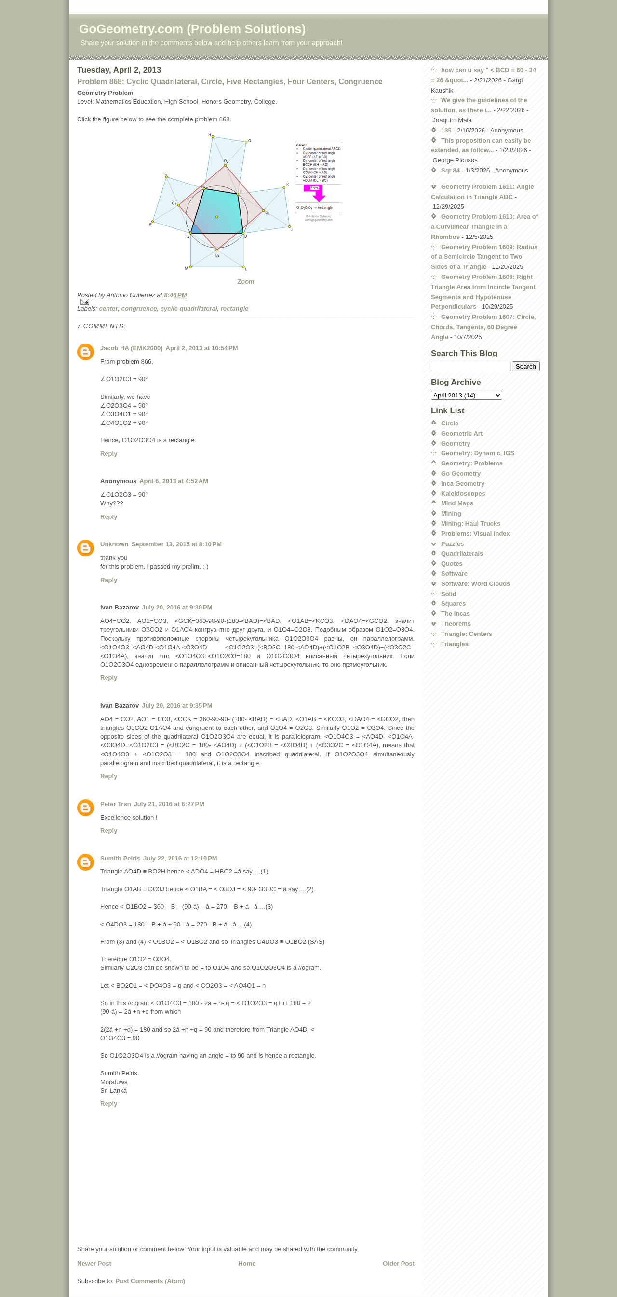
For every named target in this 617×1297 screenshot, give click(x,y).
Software (454, 573)
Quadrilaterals (462, 553)
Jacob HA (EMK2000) (131, 348)
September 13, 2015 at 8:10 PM (177, 544)
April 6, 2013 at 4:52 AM (173, 481)
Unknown (114, 544)
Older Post (399, 1263)
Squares (453, 603)
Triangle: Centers (466, 633)
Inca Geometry (462, 483)
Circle (449, 423)
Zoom (245, 281)
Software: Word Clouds (475, 583)
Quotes (452, 563)
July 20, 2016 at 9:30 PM (177, 607)
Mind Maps (457, 503)
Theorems (456, 623)
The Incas (455, 613)
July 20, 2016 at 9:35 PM (177, 705)
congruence (139, 308)
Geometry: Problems (472, 463)
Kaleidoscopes (463, 493)
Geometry (455, 443)
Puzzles (452, 543)
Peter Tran (115, 803)
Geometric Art (462, 433)
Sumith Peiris (120, 858)
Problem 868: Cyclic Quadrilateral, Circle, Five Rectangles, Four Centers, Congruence (230, 82)
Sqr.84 (450, 170)
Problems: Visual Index (475, 533)
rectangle (235, 308)
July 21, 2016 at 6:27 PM (169, 803)
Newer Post (94, 1263)
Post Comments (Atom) (150, 1280)
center (108, 308)
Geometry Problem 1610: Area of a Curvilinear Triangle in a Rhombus (484, 226)
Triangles (455, 644)
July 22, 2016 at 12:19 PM (180, 858)
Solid (448, 593)
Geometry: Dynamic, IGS (477, 453)
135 (446, 130)
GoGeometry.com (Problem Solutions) (192, 29)
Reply (108, 453)
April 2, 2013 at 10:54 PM (202, 348)
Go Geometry (461, 473)
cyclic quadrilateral (189, 308)
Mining (451, 513)
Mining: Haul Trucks (471, 523)
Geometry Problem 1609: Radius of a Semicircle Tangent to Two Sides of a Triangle (484, 257)
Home (246, 1263)
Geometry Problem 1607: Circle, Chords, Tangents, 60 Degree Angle (483, 327)
